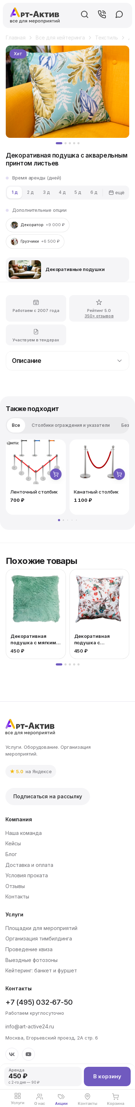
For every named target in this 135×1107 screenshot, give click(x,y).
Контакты (17, 896)
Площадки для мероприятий (41, 928)
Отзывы (15, 886)
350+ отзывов (99, 316)
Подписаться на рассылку (47, 796)
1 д (15, 192)
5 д (78, 192)
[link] (30, 771)
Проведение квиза (29, 949)
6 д (93, 192)
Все (16, 425)
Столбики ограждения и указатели (71, 425)
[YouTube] (28, 1054)
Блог (11, 854)
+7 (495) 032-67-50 (38, 1002)
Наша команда (23, 833)
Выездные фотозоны (31, 960)
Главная (16, 37)
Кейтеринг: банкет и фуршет (41, 970)
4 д (62, 192)
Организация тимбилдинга (38, 938)
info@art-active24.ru (29, 1026)
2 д (30, 192)
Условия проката (26, 875)
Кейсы (13, 843)
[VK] (11, 1054)
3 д (46, 192)
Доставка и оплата (29, 865)
